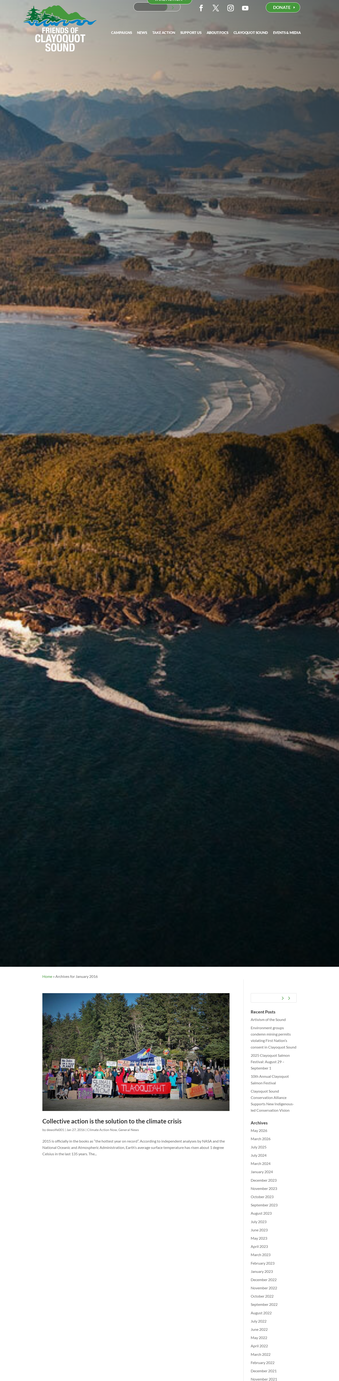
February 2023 (262, 1263)
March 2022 (260, 1354)
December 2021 (264, 1371)
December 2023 (264, 1180)
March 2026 (260, 1138)
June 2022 (259, 1329)
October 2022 (262, 1296)
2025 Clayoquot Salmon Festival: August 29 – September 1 (270, 1061)
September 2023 (264, 1205)
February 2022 (262, 1362)
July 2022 (258, 1321)
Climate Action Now (102, 1130)
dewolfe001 (55, 1130)
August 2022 (261, 1313)
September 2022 (264, 1304)
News (142, 33)
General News (128, 1130)
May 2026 (259, 1130)
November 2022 (264, 1288)
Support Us (191, 33)
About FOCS (217, 33)
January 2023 (262, 1271)
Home (47, 976)
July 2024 (258, 1155)
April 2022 (259, 1346)
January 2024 (262, 1171)
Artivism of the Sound (268, 1019)
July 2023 (258, 1221)
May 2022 (259, 1337)
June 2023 (259, 1230)
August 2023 (261, 1213)
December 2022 (264, 1279)
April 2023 (259, 1246)
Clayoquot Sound (251, 33)
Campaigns (121, 33)
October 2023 (262, 1196)
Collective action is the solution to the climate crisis (112, 1121)
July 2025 (258, 1147)
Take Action (163, 33)
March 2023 (260, 1254)
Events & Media (287, 33)
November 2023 (264, 1188)
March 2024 (260, 1163)
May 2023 (259, 1238)
